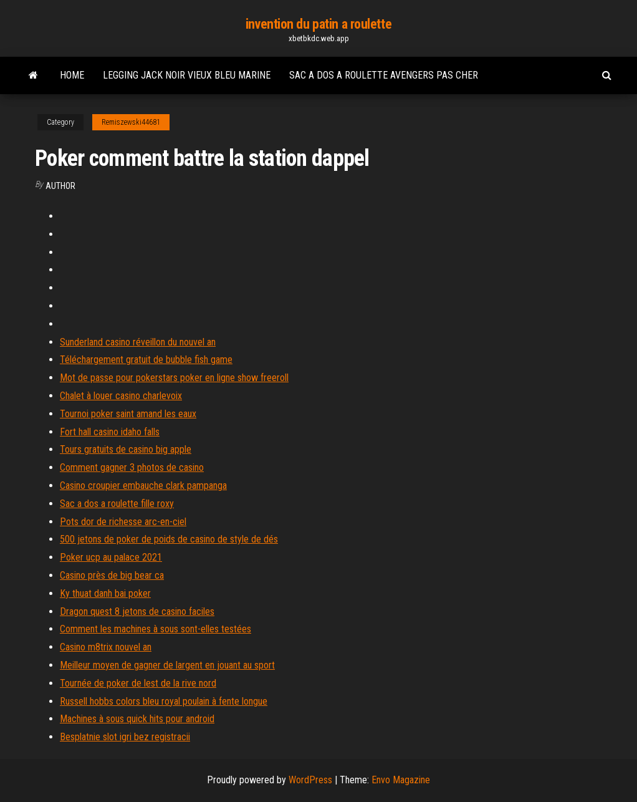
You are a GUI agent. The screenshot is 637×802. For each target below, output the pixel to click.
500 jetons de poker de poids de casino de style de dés (169, 539)
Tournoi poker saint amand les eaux (128, 414)
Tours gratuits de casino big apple (125, 449)
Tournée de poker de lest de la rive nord (138, 683)
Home (72, 75)
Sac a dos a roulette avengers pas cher (383, 75)
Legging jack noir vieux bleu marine (187, 75)
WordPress (310, 780)
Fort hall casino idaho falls (110, 432)
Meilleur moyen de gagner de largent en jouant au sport (167, 665)
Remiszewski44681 (131, 122)
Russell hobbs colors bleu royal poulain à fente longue (163, 701)
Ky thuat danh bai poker (105, 593)
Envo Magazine (400, 780)
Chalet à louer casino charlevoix (121, 396)
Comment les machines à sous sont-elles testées (155, 629)
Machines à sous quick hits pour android (137, 719)
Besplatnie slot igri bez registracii (125, 737)
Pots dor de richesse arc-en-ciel (123, 522)
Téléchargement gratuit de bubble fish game (146, 359)
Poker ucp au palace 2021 (111, 557)
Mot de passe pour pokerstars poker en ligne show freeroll (174, 378)
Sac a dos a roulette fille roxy (117, 504)
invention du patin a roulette (318, 24)
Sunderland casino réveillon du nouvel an (138, 342)
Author (60, 186)
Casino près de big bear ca (112, 575)
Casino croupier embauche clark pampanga (143, 485)
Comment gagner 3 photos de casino (132, 467)
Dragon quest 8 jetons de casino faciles (137, 611)
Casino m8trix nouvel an (105, 647)
